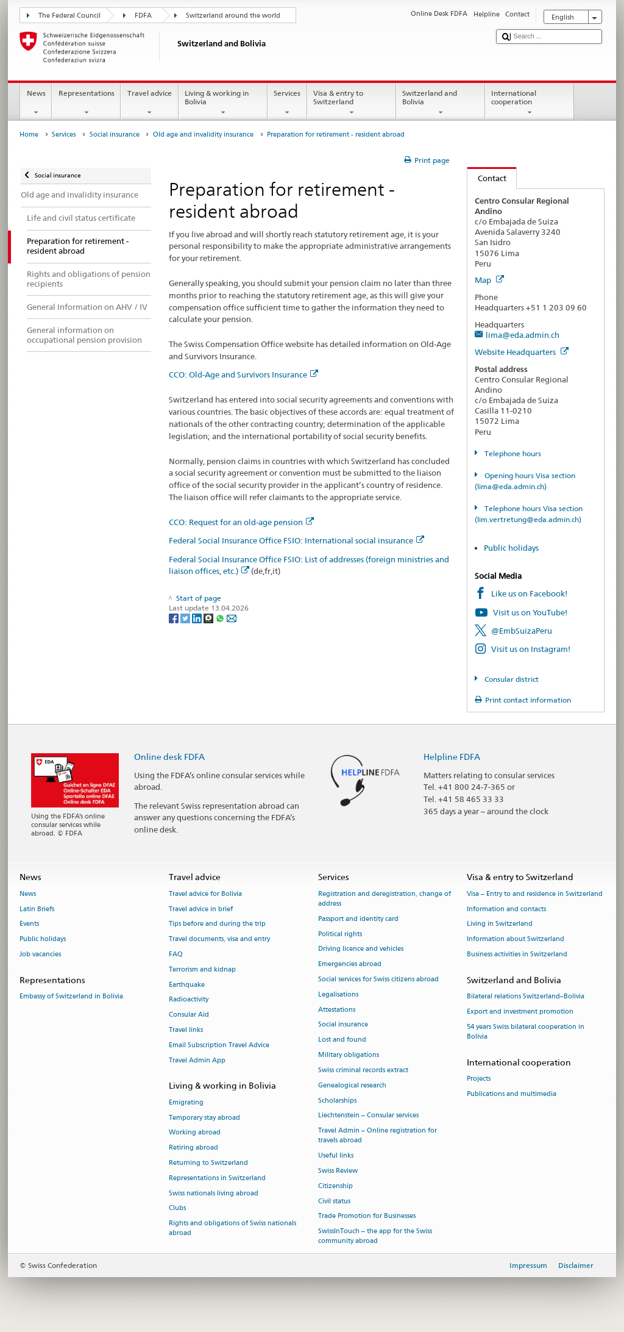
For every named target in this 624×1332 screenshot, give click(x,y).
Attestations (336, 1010)
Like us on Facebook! (529, 593)
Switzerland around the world (233, 16)
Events (29, 924)
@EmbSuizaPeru (521, 631)
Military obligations (348, 1055)
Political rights (340, 934)
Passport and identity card (358, 919)
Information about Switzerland (515, 940)
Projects (479, 1079)
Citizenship (335, 1186)
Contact (486, 178)
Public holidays (511, 548)
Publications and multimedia (511, 1094)
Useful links (335, 1156)
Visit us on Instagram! (530, 649)
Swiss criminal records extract (363, 1070)
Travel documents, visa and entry (219, 940)
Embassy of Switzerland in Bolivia (71, 996)
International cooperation (529, 103)
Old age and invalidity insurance (203, 134)
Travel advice (149, 103)
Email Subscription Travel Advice (219, 1045)
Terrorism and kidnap (202, 969)
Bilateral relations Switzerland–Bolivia (525, 996)
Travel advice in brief (201, 909)
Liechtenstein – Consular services (368, 1116)
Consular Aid (189, 1015)
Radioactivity (188, 1000)
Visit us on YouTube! (530, 612)
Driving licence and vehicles (360, 949)
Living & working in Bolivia (223, 103)
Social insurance (115, 134)
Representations (86, 103)
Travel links (186, 1030)
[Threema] (209, 617)
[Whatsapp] (221, 617)
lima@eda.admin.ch (522, 335)
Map (489, 280)
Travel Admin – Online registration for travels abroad (377, 1136)
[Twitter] (186, 617)
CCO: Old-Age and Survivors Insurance (243, 374)
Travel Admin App (197, 1060)
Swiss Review (338, 1171)
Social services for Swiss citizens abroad (378, 979)
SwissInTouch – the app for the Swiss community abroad (375, 1236)
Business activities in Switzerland (517, 954)
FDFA (143, 16)
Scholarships (337, 1101)
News (36, 103)
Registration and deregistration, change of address (384, 899)
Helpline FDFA (452, 756)
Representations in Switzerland (217, 1178)
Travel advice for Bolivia (205, 894)
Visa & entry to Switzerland (351, 103)
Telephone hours (512, 453)
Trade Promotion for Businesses (367, 1216)
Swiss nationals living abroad (213, 1193)
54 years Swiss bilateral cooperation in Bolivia (525, 1031)
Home (29, 134)
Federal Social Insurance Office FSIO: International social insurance (296, 540)
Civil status (334, 1201)
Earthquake (187, 985)
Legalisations (338, 994)
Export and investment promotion (520, 1011)
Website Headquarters (522, 352)
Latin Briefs (37, 909)
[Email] (231, 617)
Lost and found (342, 1040)
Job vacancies (40, 954)
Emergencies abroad (349, 965)
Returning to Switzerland (208, 1163)
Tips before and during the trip (217, 924)
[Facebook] (174, 617)
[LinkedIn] (198, 617)
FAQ (176, 954)
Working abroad (195, 1133)
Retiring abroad (193, 1148)
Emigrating (186, 1102)
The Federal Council (69, 16)
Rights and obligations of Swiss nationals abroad (232, 1228)
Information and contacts (506, 909)
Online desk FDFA (169, 756)
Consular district (511, 679)
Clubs (177, 1208)
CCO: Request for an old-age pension (241, 522)
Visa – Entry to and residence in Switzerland (535, 894)
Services (287, 103)
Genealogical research (352, 1085)
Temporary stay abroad (204, 1118)
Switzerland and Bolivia (440, 103)
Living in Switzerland (500, 924)
